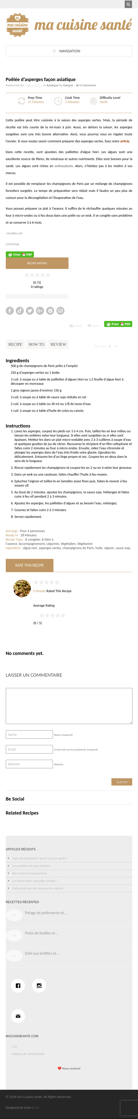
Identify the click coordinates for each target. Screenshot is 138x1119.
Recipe (15, 344)
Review (58, 344)
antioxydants (64, 166)
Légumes (52, 544)
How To (36, 344)
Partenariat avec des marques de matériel (37, 888)
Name (63, 734)
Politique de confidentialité (28, 1054)
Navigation (69, 51)
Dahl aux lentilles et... (42, 953)
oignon (109, 548)
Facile (104, 102)
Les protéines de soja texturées (31, 866)
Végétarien (85, 544)
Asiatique (52, 85)
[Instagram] (40, 985)
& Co (35, 1107)
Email (76, 326)
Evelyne (68, 85)
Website (58, 764)
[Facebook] (19, 985)
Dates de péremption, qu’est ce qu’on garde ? (39, 858)
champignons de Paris (78, 548)
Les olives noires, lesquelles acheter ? (35, 881)
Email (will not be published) (76, 749)
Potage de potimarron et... (46, 912)
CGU (14, 1046)
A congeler (32, 539)
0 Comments (87, 85)
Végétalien (68, 544)
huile (98, 548)
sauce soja (123, 548)
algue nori (30, 548)
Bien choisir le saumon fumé (29, 873)
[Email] (19, 1016)
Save (93, 326)
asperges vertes (50, 548)
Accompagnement (32, 544)
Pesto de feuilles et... (41, 933)
